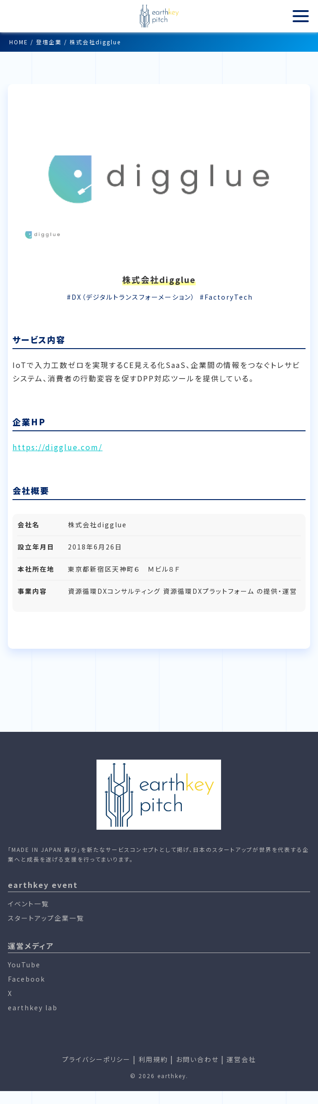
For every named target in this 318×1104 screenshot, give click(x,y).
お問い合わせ (197, 1059)
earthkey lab (33, 1007)
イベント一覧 (28, 903)
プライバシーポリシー (96, 1059)
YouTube (24, 964)
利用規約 (153, 1059)
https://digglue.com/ (57, 446)
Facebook (26, 978)
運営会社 (241, 1059)
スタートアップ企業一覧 (46, 918)
